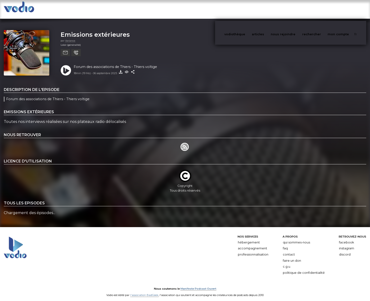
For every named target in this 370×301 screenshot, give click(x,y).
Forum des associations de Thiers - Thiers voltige (115, 62)
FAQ (285, 243)
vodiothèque (246, 9)
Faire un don (292, 256)
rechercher (320, 9)
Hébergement (249, 237)
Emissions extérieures (95, 29)
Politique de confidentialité (304, 268)
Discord (345, 250)
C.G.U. (287, 262)
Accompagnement (252, 243)
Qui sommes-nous (296, 237)
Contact (289, 250)
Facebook (346, 237)
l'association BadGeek (144, 290)
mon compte (346, 9)
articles (268, 9)
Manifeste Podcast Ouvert (198, 284)
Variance (70, 36)
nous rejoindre (292, 9)
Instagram (346, 243)
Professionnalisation (253, 250)
